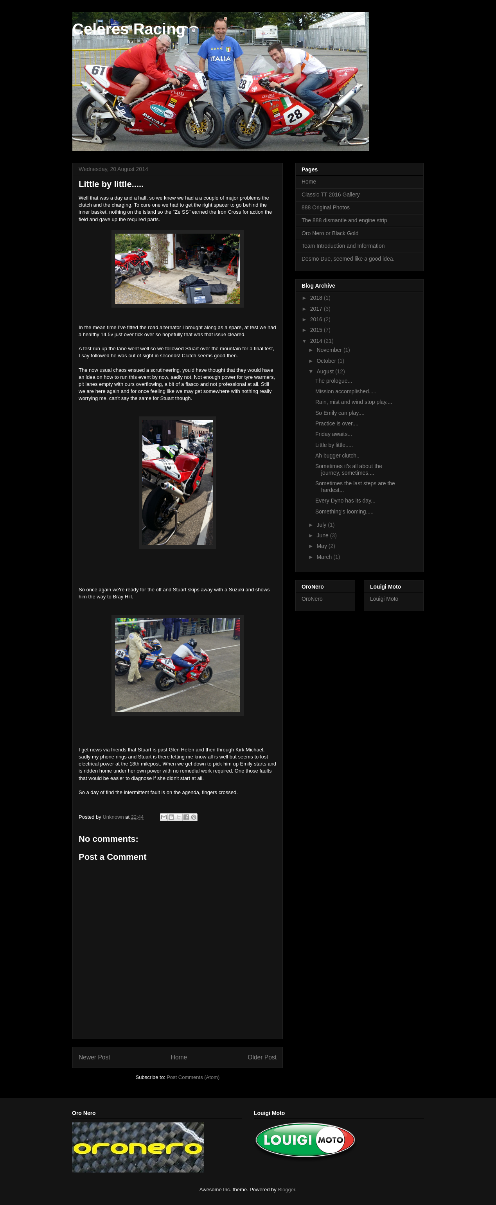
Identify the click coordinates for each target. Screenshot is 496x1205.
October (327, 361)
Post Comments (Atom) (193, 1077)
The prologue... (333, 381)
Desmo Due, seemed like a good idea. (348, 259)
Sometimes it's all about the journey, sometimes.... (348, 469)
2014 (317, 341)
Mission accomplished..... (345, 391)
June (323, 535)
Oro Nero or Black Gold (330, 233)
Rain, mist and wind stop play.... (353, 402)
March (324, 557)
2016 (317, 319)
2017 (317, 309)
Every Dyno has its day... (345, 500)
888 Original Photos (326, 207)
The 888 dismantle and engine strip (344, 220)
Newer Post (94, 1057)
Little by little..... (334, 445)
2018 (317, 298)
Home (179, 1057)
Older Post (262, 1057)
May (322, 546)
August (325, 371)
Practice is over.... (336, 423)
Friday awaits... (333, 434)
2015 (317, 330)
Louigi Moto (384, 599)
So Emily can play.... (340, 413)
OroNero (312, 599)
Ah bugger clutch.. (337, 455)
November (329, 350)
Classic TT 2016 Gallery (331, 194)
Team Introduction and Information (343, 246)
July (322, 525)
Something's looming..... (344, 511)
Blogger (286, 1189)
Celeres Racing (128, 29)
